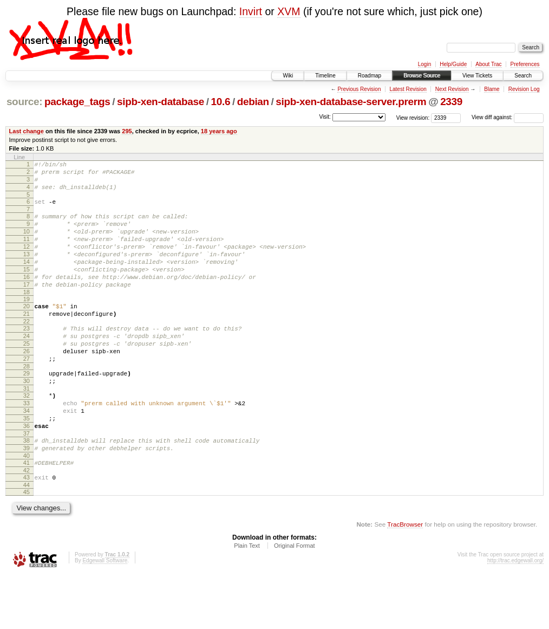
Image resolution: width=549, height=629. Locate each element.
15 (26, 289)
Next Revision (452, 89)
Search (523, 76)
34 (26, 453)
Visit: (325, 117)
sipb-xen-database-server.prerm (351, 101)
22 (26, 349)
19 (26, 323)
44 (26, 538)
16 (26, 298)
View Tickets (477, 76)
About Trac (488, 64)
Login (424, 64)
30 (26, 418)
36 (26, 471)
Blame (491, 89)
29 (26, 409)
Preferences (525, 64)
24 (26, 365)
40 (26, 506)
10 (26, 242)
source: (24, 101)
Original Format (294, 599)
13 (26, 270)
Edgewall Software (104, 614)
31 (26, 427)
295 (127, 131)
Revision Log (524, 89)
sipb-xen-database (160, 101)
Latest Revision (407, 89)
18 (26, 316)
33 (26, 443)
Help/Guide (453, 64)
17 (26, 307)
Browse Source (421, 76)
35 (26, 462)
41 (26, 513)
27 (26, 393)
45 (26, 545)
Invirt (250, 11)
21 (26, 339)
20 (26, 330)
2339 (451, 101)
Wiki (288, 76)
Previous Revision (359, 89)
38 (26, 487)
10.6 (221, 101)
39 (26, 497)
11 (26, 252)
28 (26, 402)
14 (26, 279)
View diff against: (508, 117)
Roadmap (369, 76)
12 (26, 261)
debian (253, 101)
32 (26, 434)
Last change (26, 131)
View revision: (413, 117)
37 (26, 480)
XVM (288, 11)
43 (26, 529)
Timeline (325, 76)
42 (26, 522)
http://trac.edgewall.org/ (515, 614)
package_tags (77, 101)
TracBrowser (405, 577)
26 (26, 383)
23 (26, 356)
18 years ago (219, 131)
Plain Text (247, 599)
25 (26, 374)
